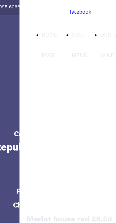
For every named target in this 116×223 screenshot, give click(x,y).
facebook (80, 11)
